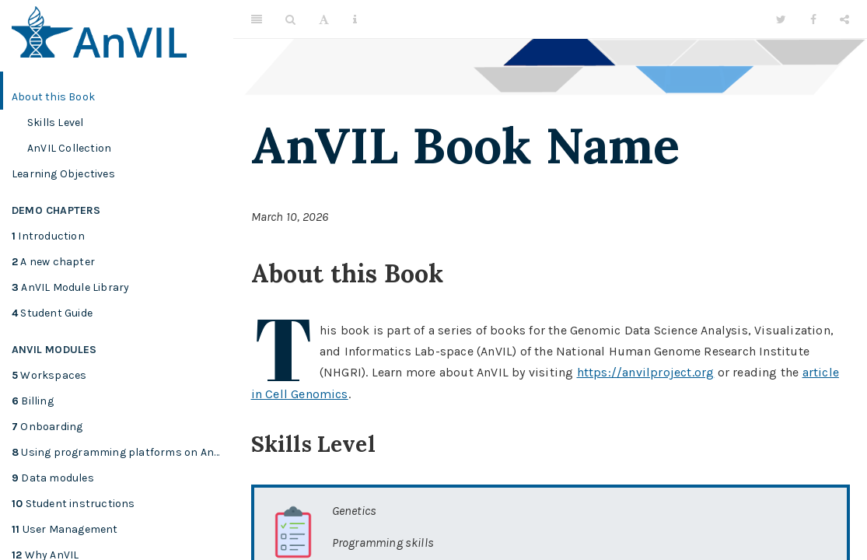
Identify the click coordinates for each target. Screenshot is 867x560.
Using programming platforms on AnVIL (120, 452)
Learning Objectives (63, 173)
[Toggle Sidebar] (256, 19)
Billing (33, 401)
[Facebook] (813, 19)
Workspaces (49, 375)
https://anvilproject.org (646, 372)
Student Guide (52, 313)
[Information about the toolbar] (355, 19)
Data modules (53, 478)
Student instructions (73, 503)
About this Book (53, 96)
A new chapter (53, 261)
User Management (65, 529)
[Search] (290, 19)
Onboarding (47, 426)
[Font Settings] (324, 19)
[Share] (844, 19)
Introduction (48, 236)
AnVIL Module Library (70, 287)
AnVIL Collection (69, 148)
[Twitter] (781, 19)
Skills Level (55, 122)
